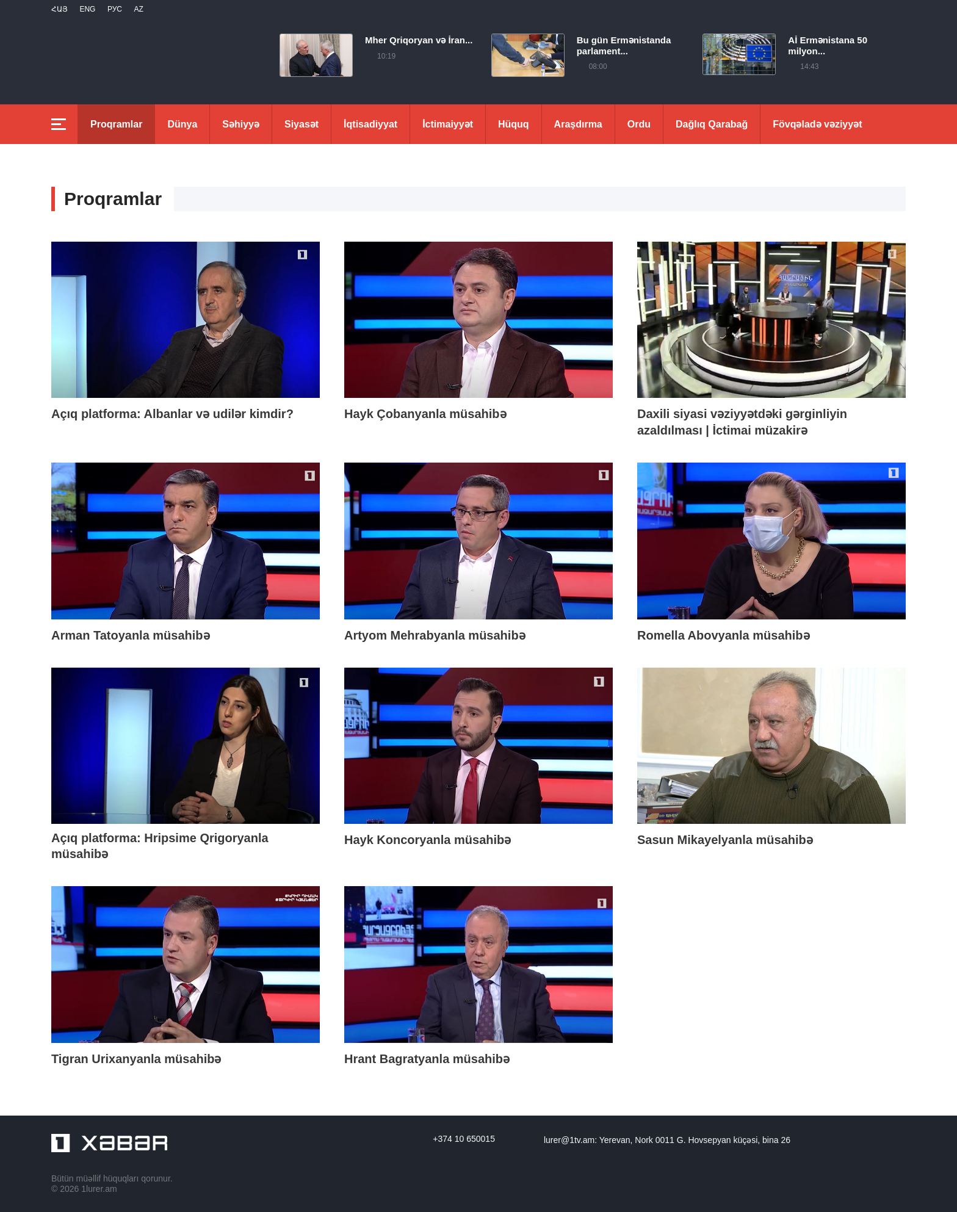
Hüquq (513, 124)
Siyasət (301, 124)
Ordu (639, 124)
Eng (87, 9)
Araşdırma (578, 124)
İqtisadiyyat (370, 124)
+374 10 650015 (464, 1139)
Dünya (182, 124)
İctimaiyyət (447, 124)
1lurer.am (99, 1189)
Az (138, 9)
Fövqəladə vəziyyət (817, 124)
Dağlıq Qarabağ (712, 124)
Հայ (59, 9)
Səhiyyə (240, 124)
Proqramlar (116, 124)
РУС (114, 9)
